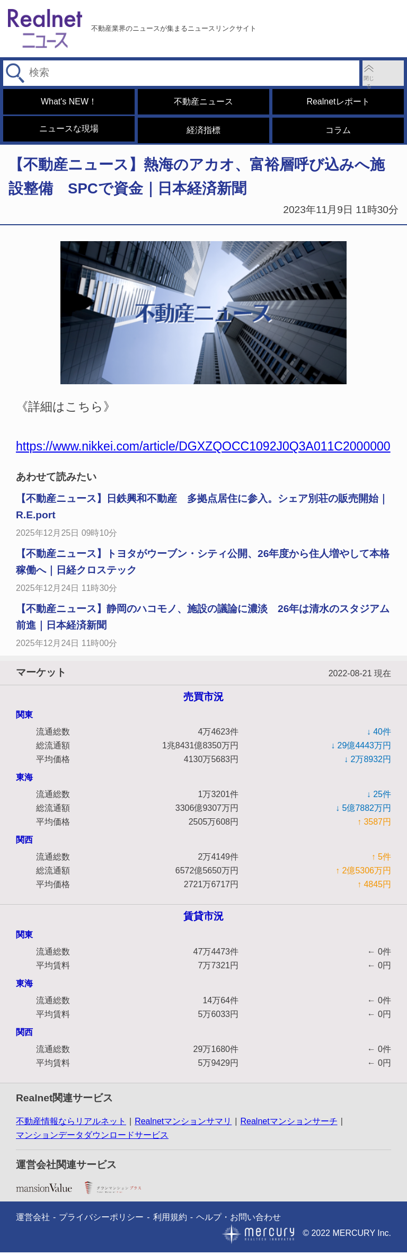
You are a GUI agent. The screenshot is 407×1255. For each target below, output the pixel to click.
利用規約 (170, 1219)
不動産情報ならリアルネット (71, 1123)
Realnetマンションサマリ (183, 1123)
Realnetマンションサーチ (288, 1123)
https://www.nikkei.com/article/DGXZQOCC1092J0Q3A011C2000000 (203, 449)
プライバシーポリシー (101, 1219)
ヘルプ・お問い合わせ (238, 1219)
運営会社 (33, 1219)
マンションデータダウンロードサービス (92, 1137)
